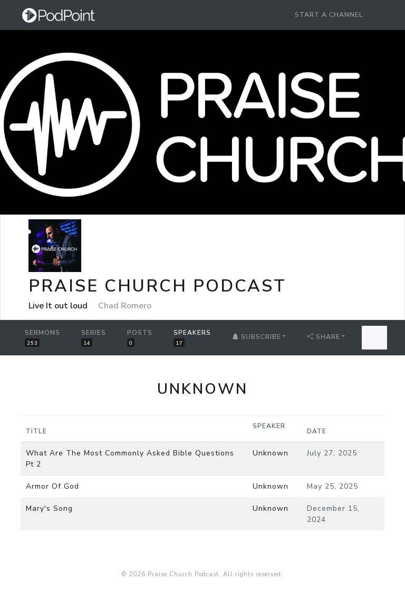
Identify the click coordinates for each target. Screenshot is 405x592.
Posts (139, 337)
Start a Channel (329, 15)
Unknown (270, 453)
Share (323, 337)
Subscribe (256, 337)
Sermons (42, 337)
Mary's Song (49, 508)
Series (93, 337)
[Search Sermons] (374, 338)
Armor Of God (52, 486)
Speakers (192, 337)
